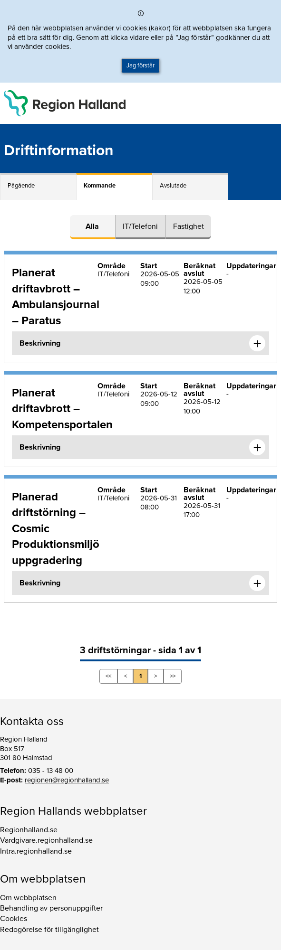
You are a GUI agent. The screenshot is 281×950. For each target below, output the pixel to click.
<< (108, 676)
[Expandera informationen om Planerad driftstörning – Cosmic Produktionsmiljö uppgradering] (257, 583)
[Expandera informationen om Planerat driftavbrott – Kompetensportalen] (257, 447)
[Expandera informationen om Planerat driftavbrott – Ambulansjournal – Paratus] (257, 343)
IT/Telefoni (140, 226)
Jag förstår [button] (140, 65)
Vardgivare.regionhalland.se (46, 840)
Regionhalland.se (29, 830)
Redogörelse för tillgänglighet (49, 929)
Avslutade (173, 185)
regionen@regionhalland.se (67, 780)
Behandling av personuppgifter (51, 908)
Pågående (21, 185)
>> (172, 676)
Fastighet (188, 226)
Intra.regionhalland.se (36, 851)
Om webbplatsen (28, 898)
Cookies (13, 918)
